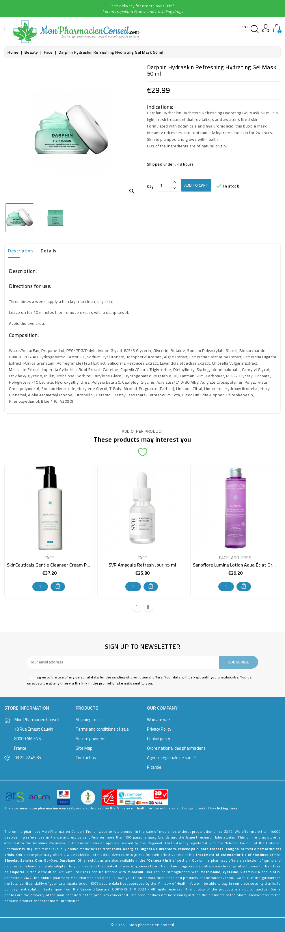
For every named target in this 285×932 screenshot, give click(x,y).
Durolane (67, 860)
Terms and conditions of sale (102, 729)
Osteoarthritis (161, 860)
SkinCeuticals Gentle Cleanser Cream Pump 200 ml (59, 564)
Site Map (84, 748)
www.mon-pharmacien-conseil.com (50, 808)
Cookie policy (158, 738)
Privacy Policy (159, 729)
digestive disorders (158, 848)
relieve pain (188, 848)
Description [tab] (20, 250)
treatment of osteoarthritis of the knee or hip (238, 854)
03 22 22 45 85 (27, 757)
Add (58, 586)
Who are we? (159, 719)
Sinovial (11, 860)
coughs (232, 848)
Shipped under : (161, 164)
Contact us (86, 757)
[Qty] (165, 185)
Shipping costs (89, 719)
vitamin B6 (250, 872)
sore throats (212, 848)
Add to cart (196, 185)
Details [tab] (49, 250)
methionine (210, 872)
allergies (131, 848)
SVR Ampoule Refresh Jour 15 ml (142, 564)
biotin (274, 872)
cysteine (230, 872)
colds (116, 848)
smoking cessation (140, 866)
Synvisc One (31, 860)
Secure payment (91, 738)
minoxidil (135, 872)
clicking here (226, 808)
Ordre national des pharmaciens (176, 748)
